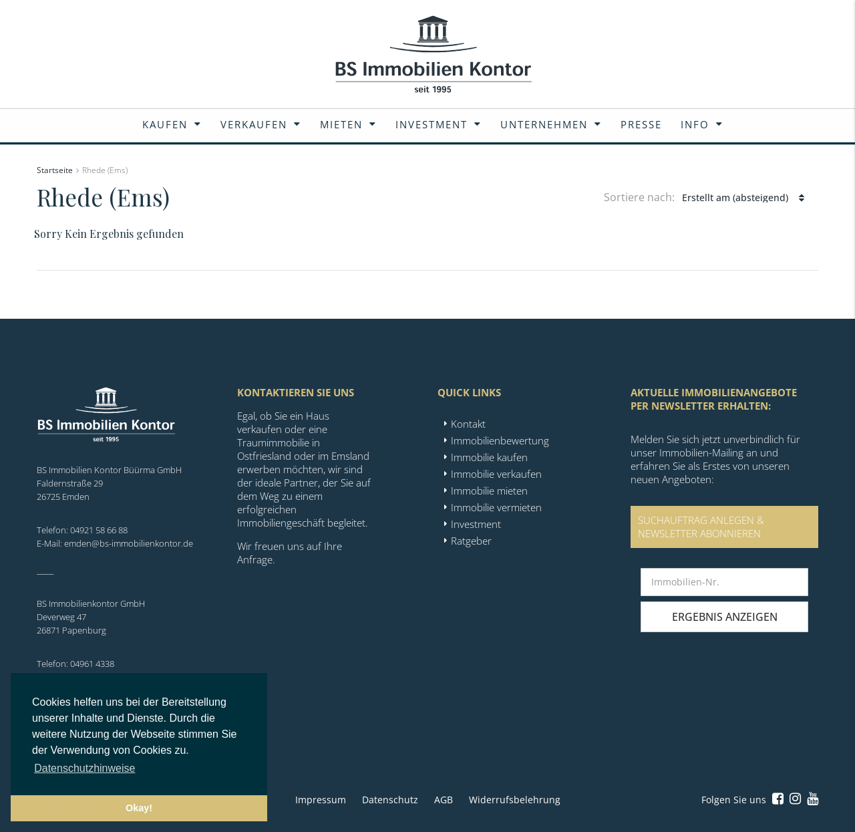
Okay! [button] (139, 808)
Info (695, 124)
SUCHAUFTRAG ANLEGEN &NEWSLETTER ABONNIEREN (701, 526)
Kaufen (165, 124)
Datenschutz (390, 799)
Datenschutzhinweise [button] (84, 768)
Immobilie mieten (489, 490)
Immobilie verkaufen (496, 473)
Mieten (341, 124)
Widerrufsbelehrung (514, 799)
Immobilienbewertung (500, 440)
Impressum (320, 799)
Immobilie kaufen (489, 457)
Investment (431, 124)
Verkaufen (253, 124)
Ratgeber (471, 540)
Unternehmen (544, 124)
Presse (641, 124)
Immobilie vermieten (496, 507)
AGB (443, 799)
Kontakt (468, 423)
